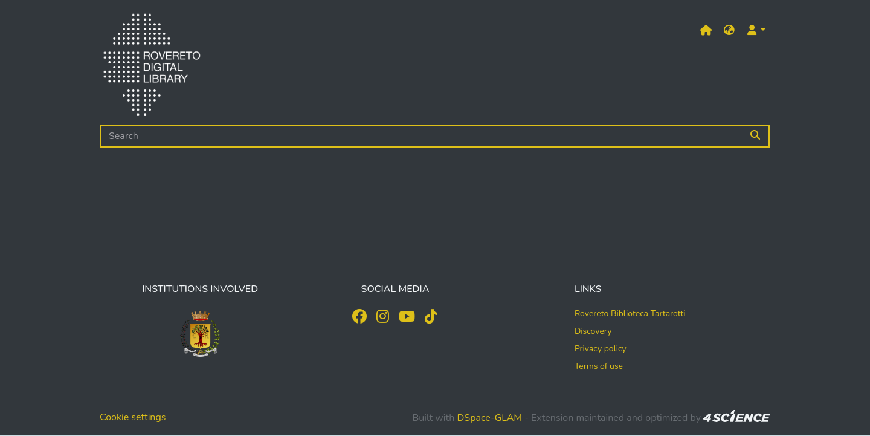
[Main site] (706, 30)
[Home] (152, 67)
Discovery (593, 331)
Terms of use (599, 366)
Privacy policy (601, 348)
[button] (729, 30)
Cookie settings (133, 417)
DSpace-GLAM (489, 418)
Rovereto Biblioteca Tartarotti (630, 313)
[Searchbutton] (756, 136)
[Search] (421, 136)
